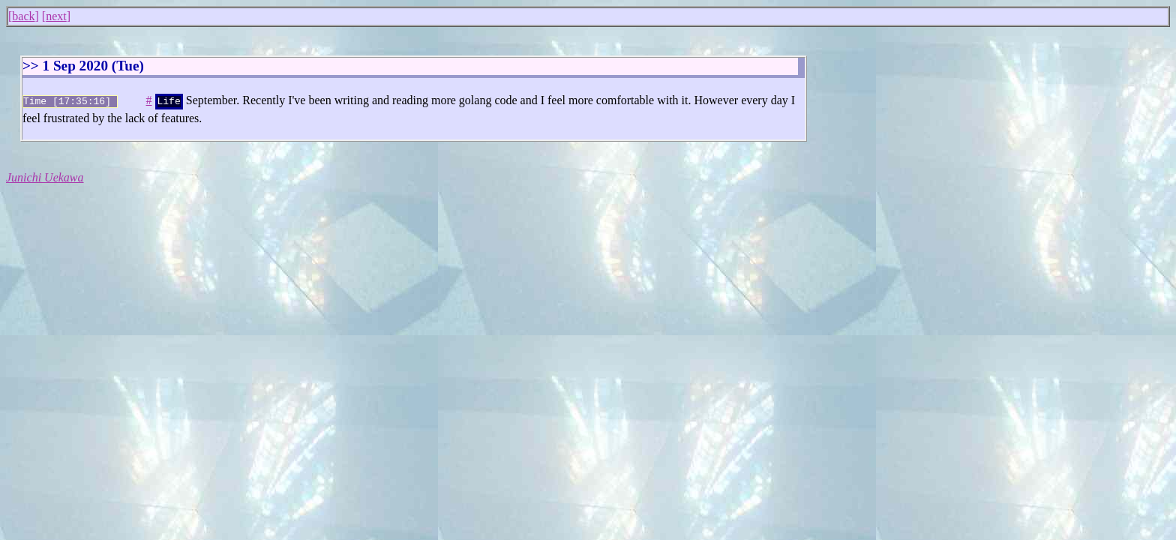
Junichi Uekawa (45, 176)
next (56, 16)
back (23, 16)
